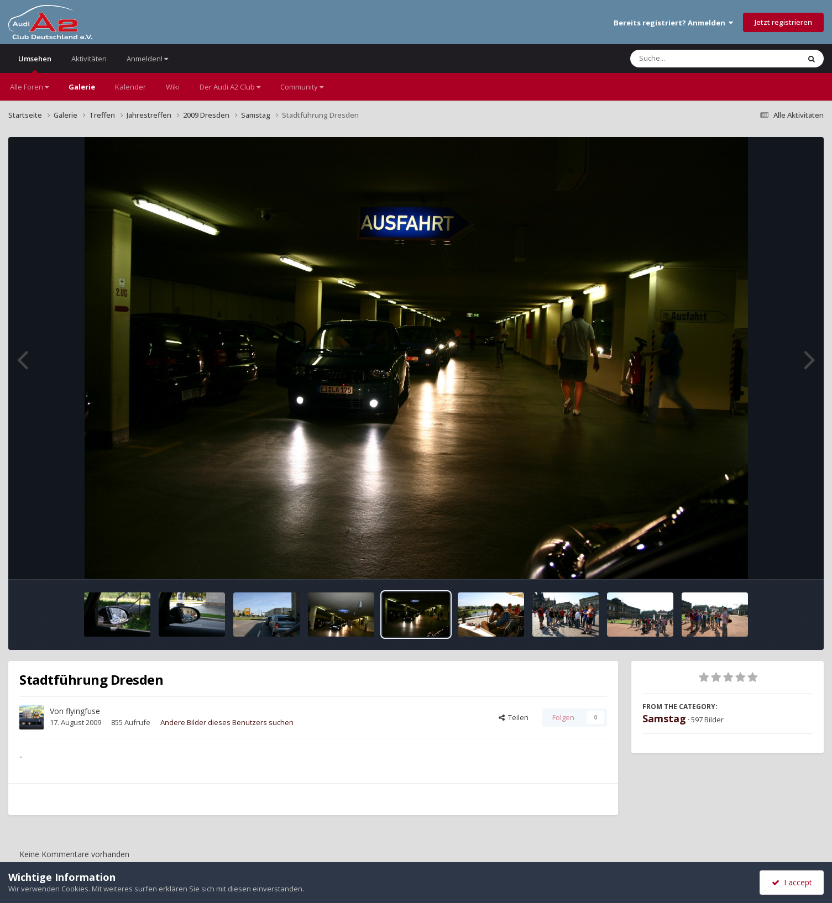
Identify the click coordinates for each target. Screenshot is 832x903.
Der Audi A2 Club (230, 87)
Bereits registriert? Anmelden (673, 23)
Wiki (173, 87)
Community (301, 87)
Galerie (82, 87)
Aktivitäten (89, 59)
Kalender (130, 87)
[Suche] (692, 58)
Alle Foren (29, 87)
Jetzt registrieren (783, 22)
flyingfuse (83, 711)
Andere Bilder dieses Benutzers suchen (227, 722)
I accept (792, 882)
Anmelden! (147, 59)
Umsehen (34, 63)
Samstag (664, 718)
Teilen (513, 717)
